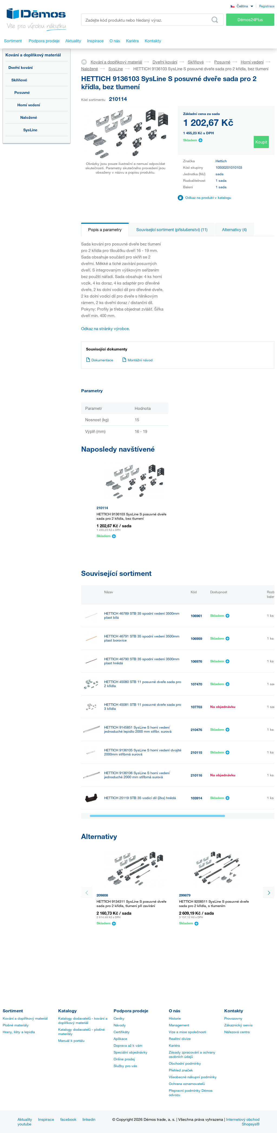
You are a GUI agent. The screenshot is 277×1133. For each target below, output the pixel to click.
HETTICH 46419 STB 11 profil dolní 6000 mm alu (142, 821)
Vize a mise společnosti (187, 1032)
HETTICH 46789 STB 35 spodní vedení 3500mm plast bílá (141, 615)
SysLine (30, 129)
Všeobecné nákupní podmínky (193, 1077)
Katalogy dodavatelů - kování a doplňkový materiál (82, 1020)
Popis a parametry (105, 229)
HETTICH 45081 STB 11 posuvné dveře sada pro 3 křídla (142, 707)
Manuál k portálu (71, 1040)
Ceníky (119, 1018)
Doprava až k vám (128, 1045)
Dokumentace (99, 360)
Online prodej (124, 1059)
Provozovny (233, 1018)
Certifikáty (122, 1032)
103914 (196, 798)
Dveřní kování (20, 67)
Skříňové (19, 80)
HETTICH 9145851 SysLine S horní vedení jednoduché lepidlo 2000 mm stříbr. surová (138, 729)
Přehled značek (181, 1070)
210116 (196, 775)
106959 (196, 638)
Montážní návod (137, 360)
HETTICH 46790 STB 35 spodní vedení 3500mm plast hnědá (141, 661)
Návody (120, 1025)
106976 (196, 661)
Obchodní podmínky (185, 1063)
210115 (196, 752)
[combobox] (242, 6)
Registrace (266, 6)
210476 (196, 729)
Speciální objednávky (130, 1052)
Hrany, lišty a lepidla (19, 1032)
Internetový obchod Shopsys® (242, 1121)
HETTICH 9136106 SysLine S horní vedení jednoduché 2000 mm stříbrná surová (137, 775)
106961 (196, 616)
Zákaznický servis (238, 1025)
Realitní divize (180, 1038)
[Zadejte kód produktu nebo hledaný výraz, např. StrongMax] (152, 19)
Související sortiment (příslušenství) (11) (171, 229)
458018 (196, 821)
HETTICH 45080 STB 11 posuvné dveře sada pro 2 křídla (142, 684)
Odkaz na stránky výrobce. (105, 328)
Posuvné (22, 92)
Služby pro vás (125, 1066)
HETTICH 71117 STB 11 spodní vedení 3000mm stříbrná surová (141, 843)
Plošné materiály (16, 1025)
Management (179, 1025)
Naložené (28, 117)
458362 (196, 843)
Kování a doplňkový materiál (33, 54)
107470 (196, 684)
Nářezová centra (237, 1032)
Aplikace (120, 1038)
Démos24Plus (250, 19)
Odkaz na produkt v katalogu (208, 197)
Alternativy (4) (234, 229)
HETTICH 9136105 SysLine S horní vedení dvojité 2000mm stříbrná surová (142, 752)
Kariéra (174, 1045)
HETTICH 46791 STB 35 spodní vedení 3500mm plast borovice (141, 638)
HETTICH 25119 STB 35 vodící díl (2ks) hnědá (140, 798)
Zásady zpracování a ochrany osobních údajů (192, 1054)
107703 (196, 707)
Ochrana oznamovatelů (187, 1083)
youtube (24, 1124)
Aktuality (25, 1119)
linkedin (89, 1119)
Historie (175, 1018)
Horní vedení (28, 105)
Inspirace (46, 1119)
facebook (68, 1119)
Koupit (261, 141)
